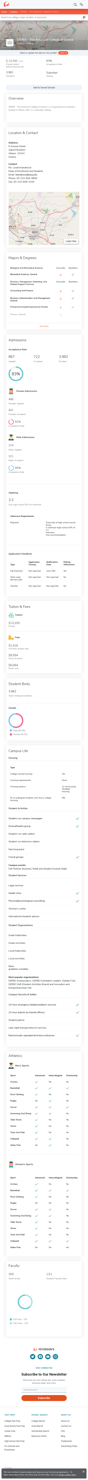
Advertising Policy (69, 1446)
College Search (38, 1421)
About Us (65, 1421)
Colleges (14, 11)
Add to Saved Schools (44, 87)
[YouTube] (48, 1356)
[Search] (75, 4)
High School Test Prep (14, 1441)
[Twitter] (32, 1356)
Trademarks (66, 1441)
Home (4, 11)
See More (44, 326)
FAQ (63, 1431)
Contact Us (66, 1426)
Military (7, 1436)
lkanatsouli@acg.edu (26, 174)
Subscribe (44, 1398)
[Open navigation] (81, 4)
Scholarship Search (40, 1431)
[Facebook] (40, 1356)
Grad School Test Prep (14, 1426)
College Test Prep (12, 1421)
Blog (63, 1436)
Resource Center (39, 1436)
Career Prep (9, 1431)
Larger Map (71, 241)
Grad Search (37, 1426)
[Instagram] (55, 1356)
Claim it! (63, 52)
